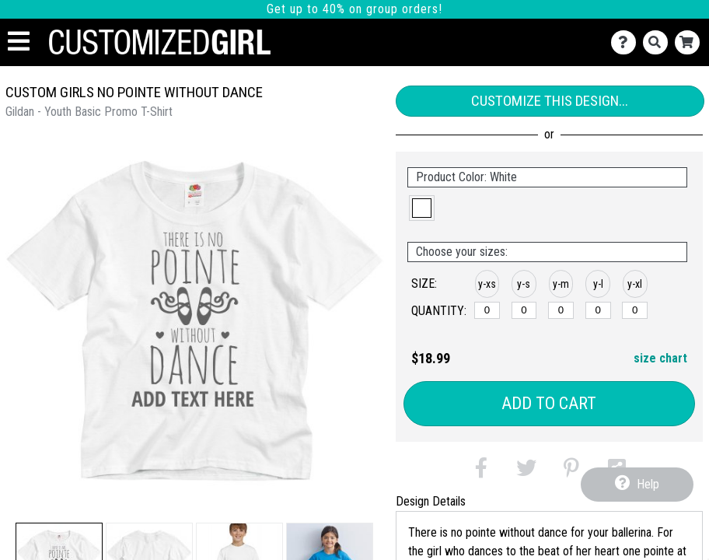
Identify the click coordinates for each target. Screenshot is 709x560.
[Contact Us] (627, 42)
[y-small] (524, 310)
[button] (422, 208)
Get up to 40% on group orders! (354, 9)
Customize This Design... (549, 101)
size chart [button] (660, 358)
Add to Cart (548, 403)
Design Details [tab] (431, 501)
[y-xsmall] (487, 310)
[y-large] (598, 310)
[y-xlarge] (635, 310)
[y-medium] (561, 310)
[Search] (659, 42)
